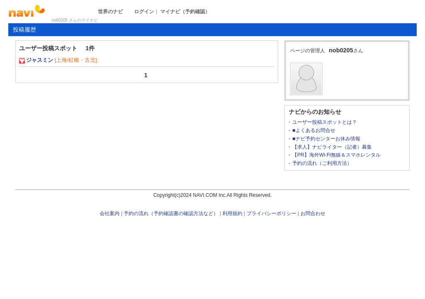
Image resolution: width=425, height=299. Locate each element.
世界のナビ (110, 12)
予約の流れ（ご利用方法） (322, 163)
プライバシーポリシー (271, 213)
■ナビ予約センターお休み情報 (326, 139)
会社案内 (110, 213)
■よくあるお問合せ (313, 130)
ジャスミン (39, 60)
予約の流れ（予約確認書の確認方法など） (171, 213)
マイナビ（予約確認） (185, 12)
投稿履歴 (24, 29)
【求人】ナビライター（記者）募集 (332, 147)
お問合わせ (312, 213)
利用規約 (232, 213)
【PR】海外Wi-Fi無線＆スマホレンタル (336, 155)
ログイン (144, 12)
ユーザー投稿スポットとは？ (324, 122)
